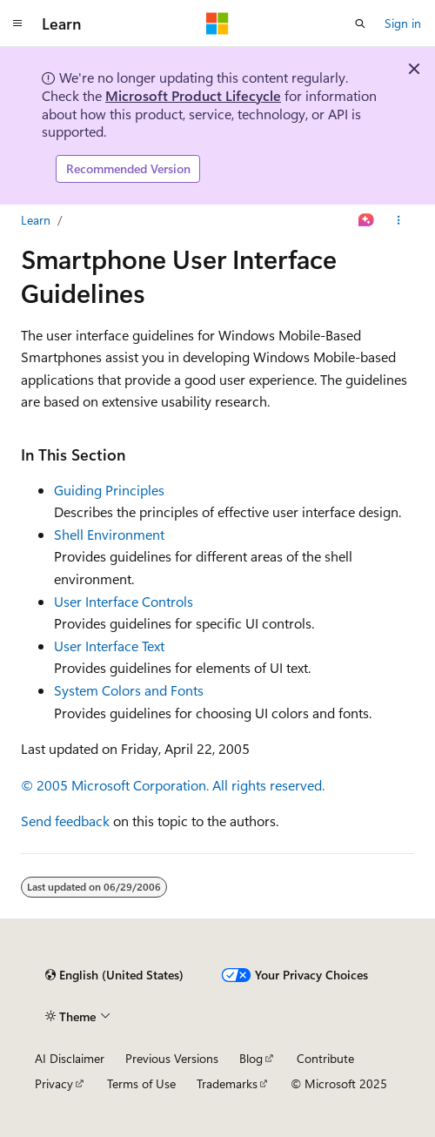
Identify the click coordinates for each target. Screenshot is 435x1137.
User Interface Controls (123, 601)
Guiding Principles (109, 490)
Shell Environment (109, 534)
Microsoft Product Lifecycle (193, 95)
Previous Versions (171, 1058)
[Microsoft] (217, 23)
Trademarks (227, 1083)
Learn (35, 220)
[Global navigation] (17, 23)
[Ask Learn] (367, 220)
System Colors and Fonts (129, 690)
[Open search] (360, 23)
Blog (251, 1058)
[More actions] (399, 220)
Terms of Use (141, 1083)
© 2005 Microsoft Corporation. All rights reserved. (173, 785)
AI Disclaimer (69, 1058)
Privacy (54, 1083)
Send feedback (65, 820)
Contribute (325, 1058)
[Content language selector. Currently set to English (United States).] (114, 975)
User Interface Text (109, 645)
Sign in (403, 23)
